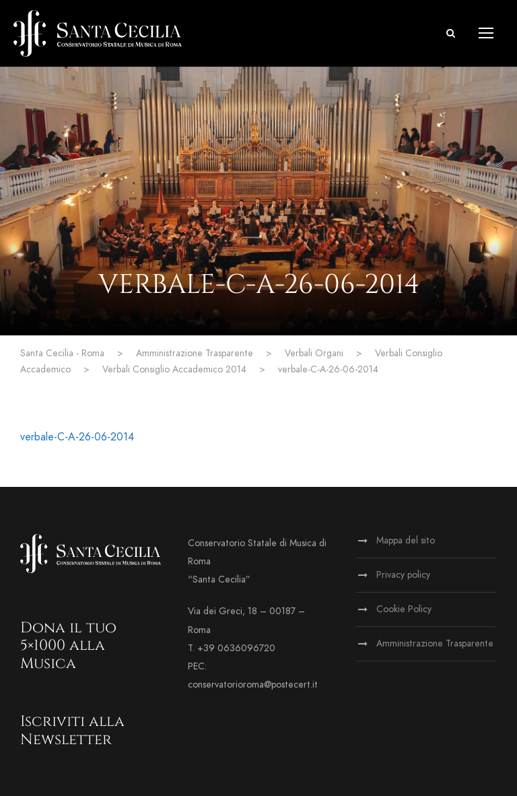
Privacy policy (403, 574)
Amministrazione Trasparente (434, 643)
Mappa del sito (405, 540)
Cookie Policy (404, 609)
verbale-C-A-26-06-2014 (77, 437)
